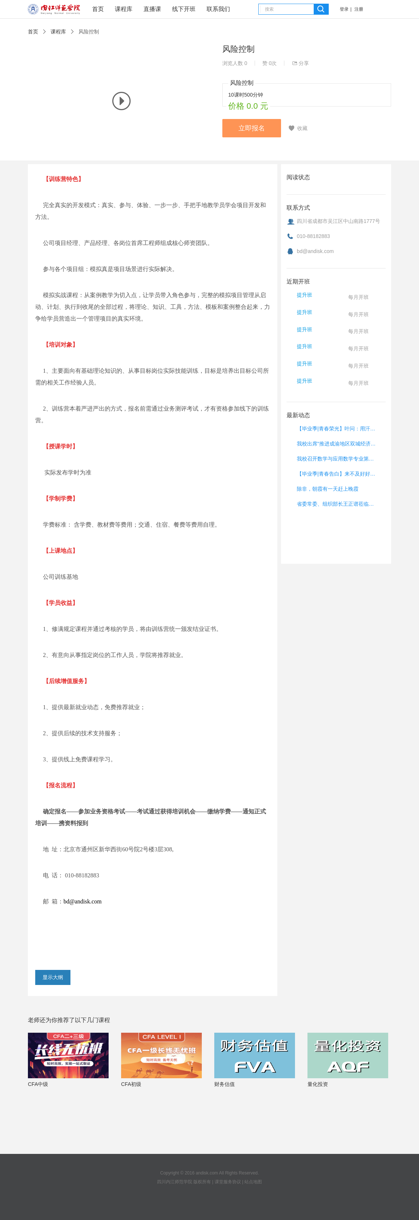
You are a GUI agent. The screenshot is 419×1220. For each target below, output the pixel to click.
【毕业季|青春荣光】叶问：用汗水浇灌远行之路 (337, 429)
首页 (98, 9)
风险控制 (89, 32)
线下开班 (184, 9)
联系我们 (218, 9)
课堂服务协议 (228, 1181)
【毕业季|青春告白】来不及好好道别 (337, 474)
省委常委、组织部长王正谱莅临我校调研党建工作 (337, 504)
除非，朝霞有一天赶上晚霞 (327, 489)
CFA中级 (38, 1084)
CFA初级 (131, 1084)
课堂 (54, 10)
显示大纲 (53, 977)
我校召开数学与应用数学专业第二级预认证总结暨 (337, 459)
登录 (344, 9)
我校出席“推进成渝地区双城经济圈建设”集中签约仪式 (337, 444)
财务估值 (224, 1084)
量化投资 (317, 1084)
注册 (358, 9)
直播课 (152, 9)
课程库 (123, 9)
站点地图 (253, 1181)
